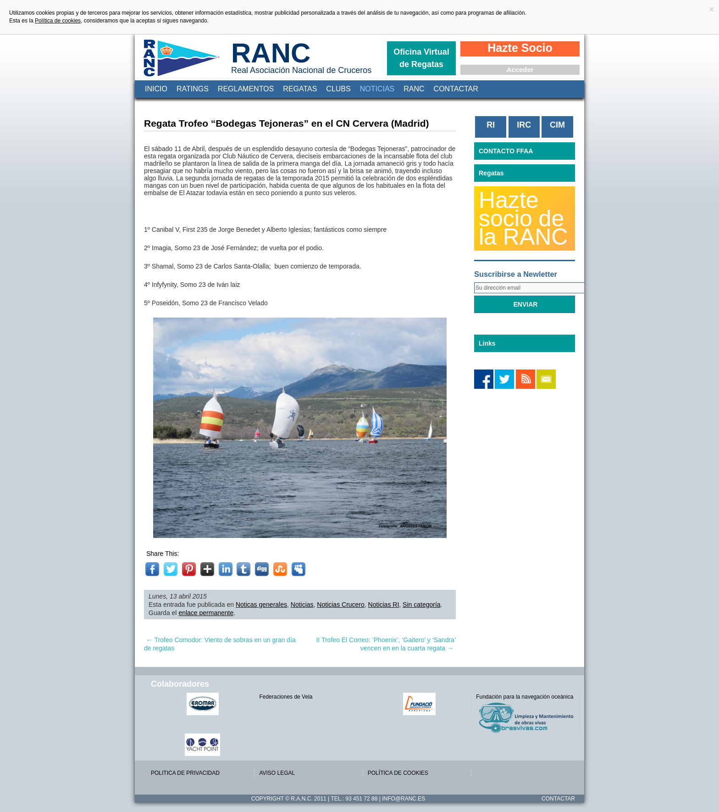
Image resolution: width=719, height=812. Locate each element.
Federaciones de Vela (285, 697)
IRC (524, 124)
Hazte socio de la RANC (523, 218)
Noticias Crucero (340, 604)
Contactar (456, 89)
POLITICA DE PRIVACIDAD (185, 773)
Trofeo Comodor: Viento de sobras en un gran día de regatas (220, 644)
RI (491, 124)
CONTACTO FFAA (506, 151)
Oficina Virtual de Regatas (421, 58)
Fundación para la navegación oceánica (524, 697)
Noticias (377, 89)
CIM (557, 124)
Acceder (519, 69)
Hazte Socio (520, 47)
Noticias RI (383, 604)
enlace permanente (205, 612)
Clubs (338, 89)
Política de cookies (58, 20)
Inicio (156, 89)
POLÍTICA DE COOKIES (398, 773)
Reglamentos (246, 89)
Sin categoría (422, 604)
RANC (270, 53)
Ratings (193, 89)
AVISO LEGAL (277, 773)
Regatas (300, 89)
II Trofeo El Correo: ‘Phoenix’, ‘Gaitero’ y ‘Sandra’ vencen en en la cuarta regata (386, 644)
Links (487, 343)
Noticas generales (261, 604)
